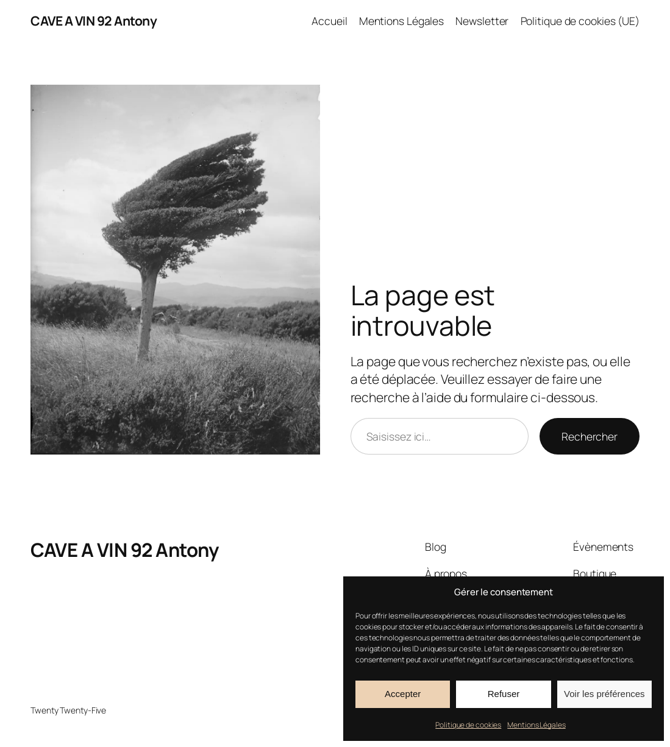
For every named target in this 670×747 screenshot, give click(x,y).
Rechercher (589, 436)
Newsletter (481, 20)
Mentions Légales (536, 725)
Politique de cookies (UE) (580, 20)
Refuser (504, 694)
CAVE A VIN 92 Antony (93, 20)
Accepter (403, 694)
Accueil (329, 20)
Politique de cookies (468, 725)
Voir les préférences (604, 694)
